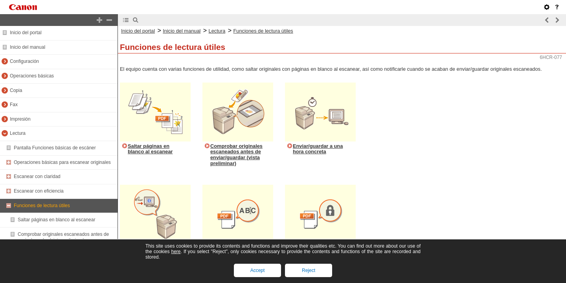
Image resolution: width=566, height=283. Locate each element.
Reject (308, 270)
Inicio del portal (26, 32)
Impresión (20, 119)
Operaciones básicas (32, 76)
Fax (14, 104)
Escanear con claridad (37, 176)
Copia (16, 90)
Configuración (24, 61)
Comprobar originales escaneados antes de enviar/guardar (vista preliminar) (63, 237)
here (175, 251)
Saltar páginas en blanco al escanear (56, 219)
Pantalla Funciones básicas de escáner (55, 148)
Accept (257, 270)
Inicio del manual (27, 47)
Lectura (18, 133)
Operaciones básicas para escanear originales (62, 162)
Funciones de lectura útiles (42, 205)
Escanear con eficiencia (39, 191)
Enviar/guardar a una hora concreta (318, 149)
